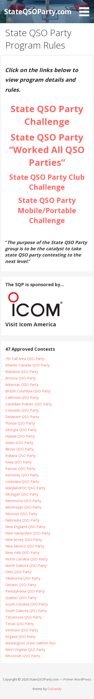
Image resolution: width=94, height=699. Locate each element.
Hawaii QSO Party (20, 436)
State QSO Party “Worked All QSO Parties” (47, 150)
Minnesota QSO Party (23, 500)
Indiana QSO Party (20, 455)
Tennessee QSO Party (23, 617)
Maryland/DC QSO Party (25, 488)
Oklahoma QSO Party (22, 578)
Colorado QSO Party (22, 410)
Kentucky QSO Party (22, 475)
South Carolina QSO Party (26, 604)
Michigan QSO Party (21, 494)
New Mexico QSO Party (24, 546)
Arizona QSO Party (20, 378)
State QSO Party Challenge (47, 115)
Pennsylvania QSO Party (25, 591)
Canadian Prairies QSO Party (28, 404)
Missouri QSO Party (21, 513)
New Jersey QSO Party (23, 539)
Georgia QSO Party (21, 429)
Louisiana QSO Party (22, 481)
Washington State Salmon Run (30, 643)
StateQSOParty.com (37, 11)
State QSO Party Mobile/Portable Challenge (47, 210)
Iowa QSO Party (18, 462)
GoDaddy (54, 689)
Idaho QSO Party (19, 442)
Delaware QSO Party (22, 416)
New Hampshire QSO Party (27, 533)
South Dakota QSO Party (26, 610)
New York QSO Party (22, 552)
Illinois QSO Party (19, 449)
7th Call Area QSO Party (24, 358)
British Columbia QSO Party (28, 391)
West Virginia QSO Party (25, 649)
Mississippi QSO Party (23, 507)
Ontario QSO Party (20, 584)
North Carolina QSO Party (26, 559)
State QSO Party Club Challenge (47, 182)
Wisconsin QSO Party (22, 655)
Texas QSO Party (19, 623)
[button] (86, 9)
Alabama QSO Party (21, 371)
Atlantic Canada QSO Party (27, 365)
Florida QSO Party (20, 423)
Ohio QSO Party (18, 571)
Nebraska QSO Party (22, 520)
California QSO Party (22, 397)
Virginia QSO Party (20, 636)
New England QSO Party (25, 526)
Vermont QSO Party (21, 630)
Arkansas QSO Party (21, 384)
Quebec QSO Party (20, 597)
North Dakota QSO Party (26, 565)
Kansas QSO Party (20, 468)
